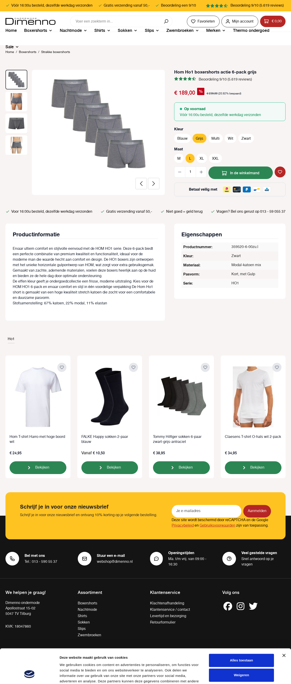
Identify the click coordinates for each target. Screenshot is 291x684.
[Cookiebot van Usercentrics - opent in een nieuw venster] (29, 675)
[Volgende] (153, 183)
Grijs (199, 138)
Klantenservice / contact (170, 610)
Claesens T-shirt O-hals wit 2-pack (253, 437)
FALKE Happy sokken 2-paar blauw (104, 439)
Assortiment (90, 592)
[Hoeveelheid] (190, 172)
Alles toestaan (241, 631)
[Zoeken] (166, 21)
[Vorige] (141, 183)
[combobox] (115, 21)
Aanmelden (257, 511)
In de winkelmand (240, 172)
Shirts (82, 616)
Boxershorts (87, 603)
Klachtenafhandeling (167, 603)
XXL (215, 159)
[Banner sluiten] (284, 625)
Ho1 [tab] (11, 339)
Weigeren (241, 645)
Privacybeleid (183, 525)
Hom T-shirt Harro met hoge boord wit (37, 439)
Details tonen (70, 675)
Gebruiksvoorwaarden (217, 525)
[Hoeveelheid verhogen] (201, 172)
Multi (215, 138)
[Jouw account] (239, 21)
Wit (230, 138)
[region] (85, 132)
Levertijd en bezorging (168, 616)
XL (202, 159)
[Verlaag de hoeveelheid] (179, 172)
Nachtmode (87, 610)
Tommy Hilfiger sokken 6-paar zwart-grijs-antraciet (177, 439)
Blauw (182, 138)
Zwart (246, 138)
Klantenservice (165, 592)
